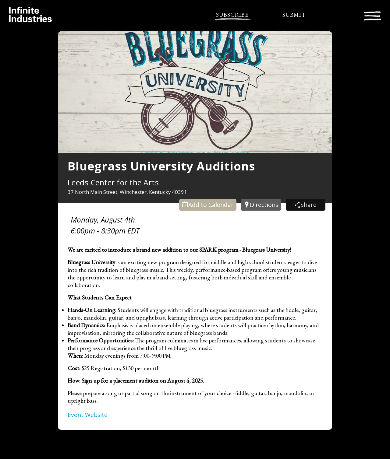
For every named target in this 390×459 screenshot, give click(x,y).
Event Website (88, 415)
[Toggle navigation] (372, 15)
